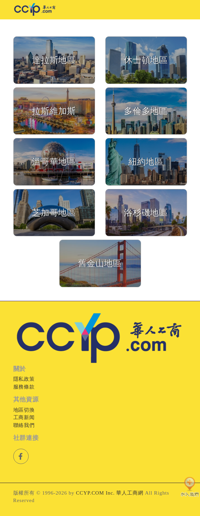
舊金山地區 (100, 263)
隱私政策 (24, 379)
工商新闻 (24, 417)
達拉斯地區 (54, 60)
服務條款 (24, 387)
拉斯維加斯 (54, 111)
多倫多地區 (146, 111)
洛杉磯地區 (146, 212)
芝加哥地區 (54, 212)
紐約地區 (146, 161)
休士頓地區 (146, 60)
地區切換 (24, 410)
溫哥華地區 (54, 161)
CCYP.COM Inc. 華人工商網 (109, 493)
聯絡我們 (24, 425)
